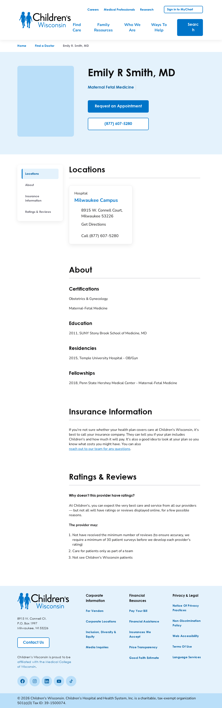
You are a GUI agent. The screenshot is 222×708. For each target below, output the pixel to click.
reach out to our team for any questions (99, 448)
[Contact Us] (33, 642)
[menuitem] (79, 27)
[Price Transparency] (143, 647)
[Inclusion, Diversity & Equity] (101, 634)
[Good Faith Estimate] (144, 658)
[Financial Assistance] (144, 621)
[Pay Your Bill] (138, 611)
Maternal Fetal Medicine (111, 87)
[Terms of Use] (182, 647)
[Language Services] (187, 657)
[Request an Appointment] (118, 106)
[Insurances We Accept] (144, 634)
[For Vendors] (95, 611)
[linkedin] (47, 681)
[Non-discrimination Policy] (188, 623)
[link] (93, 9)
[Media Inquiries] (97, 647)
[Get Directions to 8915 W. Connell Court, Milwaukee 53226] (104, 218)
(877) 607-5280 (118, 124)
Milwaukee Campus (100, 200)
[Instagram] (34, 681)
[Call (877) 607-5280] (100, 236)
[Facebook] (22, 681)
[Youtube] (59, 681)
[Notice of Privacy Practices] (188, 608)
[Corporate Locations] (101, 621)
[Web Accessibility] (186, 636)
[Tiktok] (71, 681)
